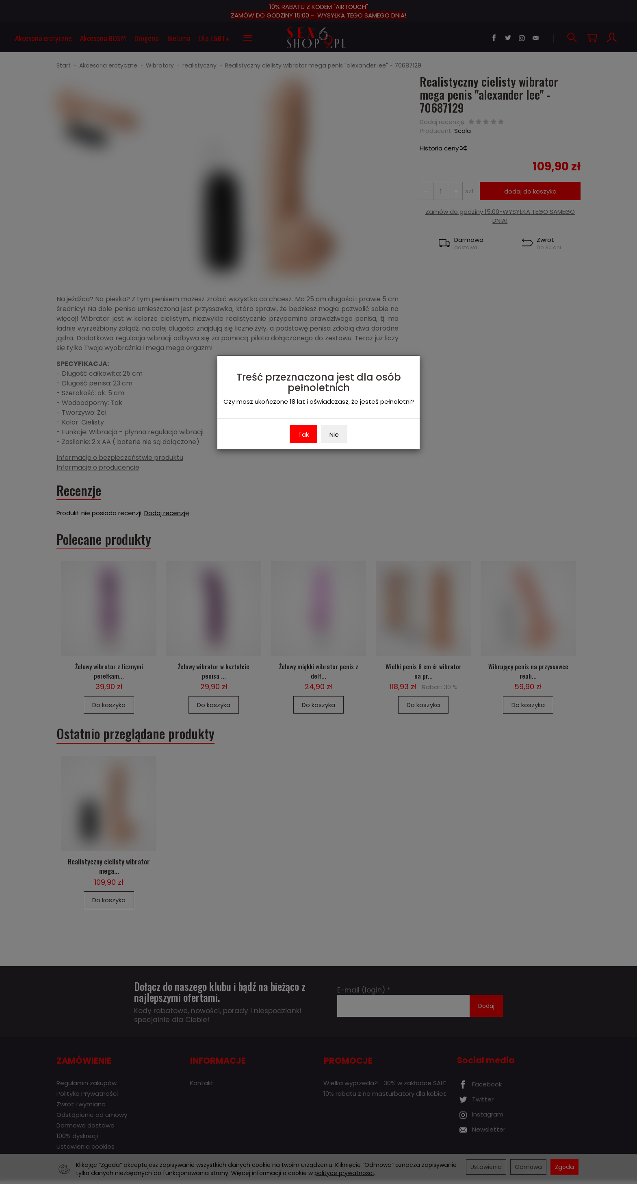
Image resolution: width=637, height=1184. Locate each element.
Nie (334, 434)
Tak (303, 434)
